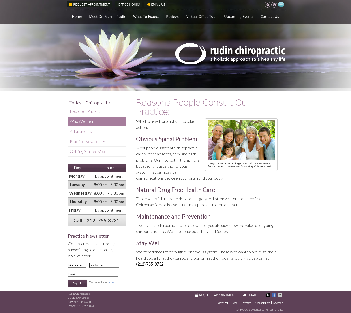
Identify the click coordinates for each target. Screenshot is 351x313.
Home (77, 16)
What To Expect (146, 16)
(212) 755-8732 (102, 220)
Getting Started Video (89, 151)
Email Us (156, 4)
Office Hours (129, 4)
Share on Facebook (274, 295)
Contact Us (270, 16)
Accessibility (262, 302)
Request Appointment (89, 4)
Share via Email (280, 295)
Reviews (173, 16)
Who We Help (82, 121)
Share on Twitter (268, 295)
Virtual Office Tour (201, 16)
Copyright (222, 302)
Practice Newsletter (87, 141)
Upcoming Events (239, 16)
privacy (112, 282)
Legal (235, 302)
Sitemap (278, 302)
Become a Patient (85, 111)
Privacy (246, 302)
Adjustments (81, 131)
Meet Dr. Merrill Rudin (107, 16)
